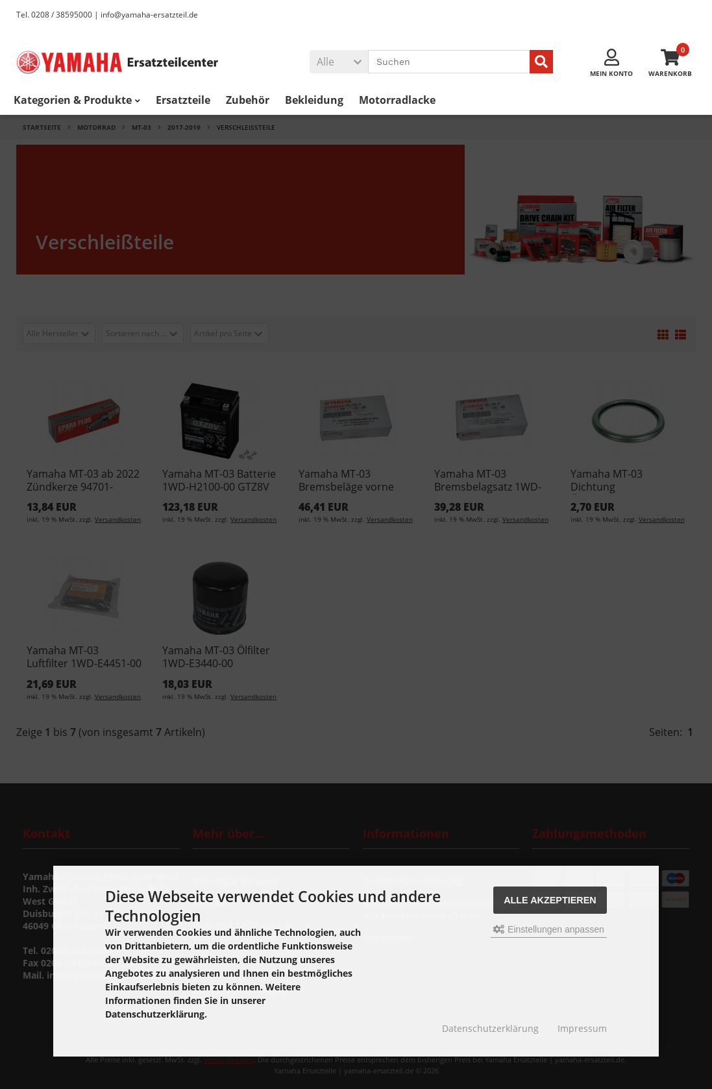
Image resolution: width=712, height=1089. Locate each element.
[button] (339, 62)
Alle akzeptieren (550, 900)
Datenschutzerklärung (490, 1028)
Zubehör (247, 100)
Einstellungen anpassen (548, 929)
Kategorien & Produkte (77, 100)
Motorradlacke (397, 100)
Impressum (582, 1028)
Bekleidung (314, 100)
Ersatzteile (183, 100)
